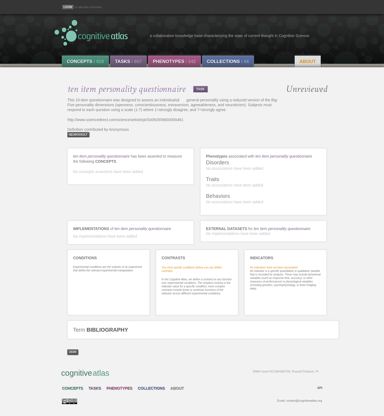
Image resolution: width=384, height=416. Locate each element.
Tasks (128, 61)
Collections (228, 61)
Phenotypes (174, 61)
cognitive (190, 372)
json (72, 352)
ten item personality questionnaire (101, 156)
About (308, 61)
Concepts (85, 61)
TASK (200, 89)
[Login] (68, 7)
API (319, 387)
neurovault (78, 134)
